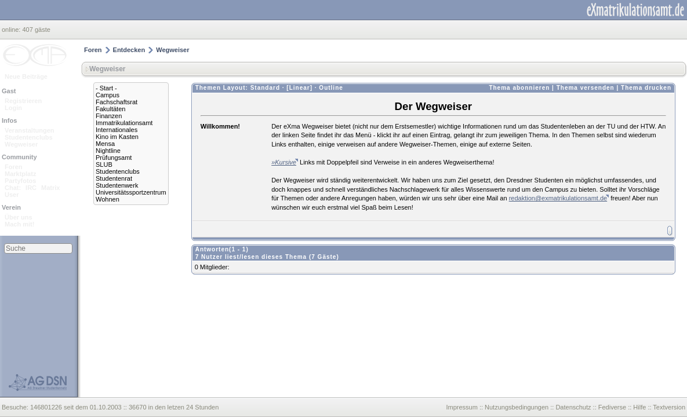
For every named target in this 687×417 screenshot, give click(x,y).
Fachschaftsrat (116, 101)
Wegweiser (21, 144)
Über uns (18, 217)
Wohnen (107, 199)
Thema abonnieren (519, 88)
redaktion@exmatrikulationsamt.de (558, 198)
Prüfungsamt (114, 157)
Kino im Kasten (117, 136)
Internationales (116, 129)
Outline (331, 88)
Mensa (105, 143)
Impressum (461, 407)
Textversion (669, 407)
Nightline (108, 150)
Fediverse (612, 407)
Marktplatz (20, 173)
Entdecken (129, 49)
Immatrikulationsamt (124, 122)
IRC (31, 187)
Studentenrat (114, 178)
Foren (14, 166)
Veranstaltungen (29, 130)
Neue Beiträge (26, 76)
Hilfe (639, 407)
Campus (107, 95)
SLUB (104, 164)
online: (12, 29)
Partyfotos (20, 180)
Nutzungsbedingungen (516, 407)
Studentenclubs (29, 137)
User (12, 194)
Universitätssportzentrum (131, 192)
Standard (265, 88)
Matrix (50, 187)
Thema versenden (586, 88)
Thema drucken (646, 88)
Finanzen (109, 115)
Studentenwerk (117, 185)
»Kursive (283, 162)
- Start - (106, 88)
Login (13, 107)
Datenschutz (573, 407)
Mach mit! (19, 224)
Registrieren (23, 100)
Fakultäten (110, 108)
